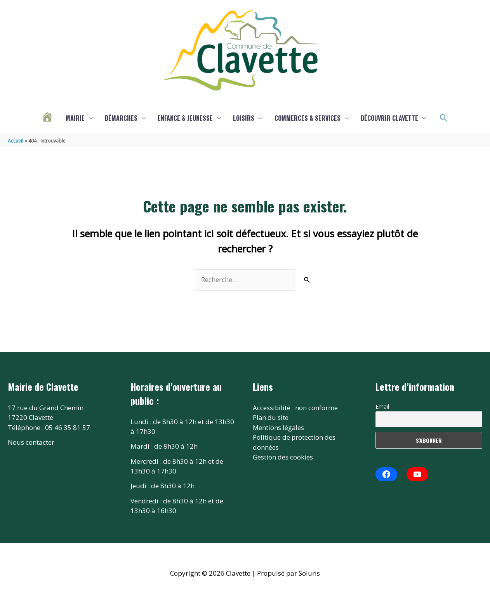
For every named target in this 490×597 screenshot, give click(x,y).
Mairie (75, 118)
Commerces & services (308, 118)
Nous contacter (31, 442)
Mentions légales (279, 427)
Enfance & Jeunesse (185, 118)
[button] (444, 118)
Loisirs (243, 118)
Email (382, 406)
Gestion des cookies (283, 457)
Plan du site (271, 417)
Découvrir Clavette (389, 118)
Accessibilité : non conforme (295, 407)
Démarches (121, 118)
